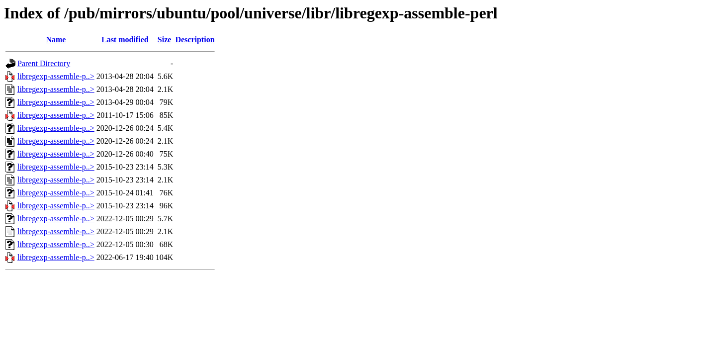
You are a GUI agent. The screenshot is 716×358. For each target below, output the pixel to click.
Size (165, 39)
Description (194, 39)
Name (56, 39)
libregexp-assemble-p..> (55, 76)
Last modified (125, 39)
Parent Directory (43, 63)
